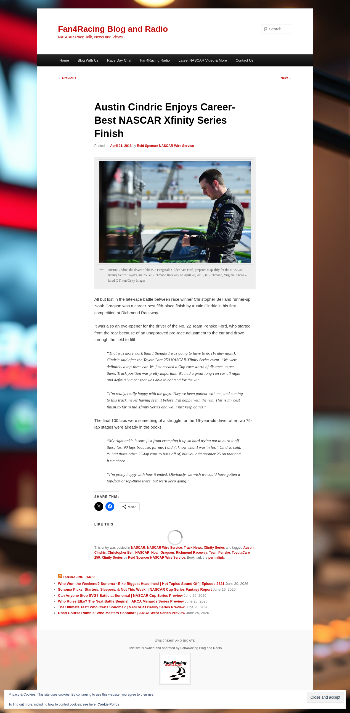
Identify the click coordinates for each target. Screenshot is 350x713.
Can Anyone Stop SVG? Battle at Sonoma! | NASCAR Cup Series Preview (120, 595)
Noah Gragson (162, 552)
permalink (216, 557)
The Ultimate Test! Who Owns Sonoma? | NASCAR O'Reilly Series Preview (121, 607)
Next (286, 78)
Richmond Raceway (191, 552)
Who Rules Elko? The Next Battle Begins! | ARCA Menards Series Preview (121, 601)
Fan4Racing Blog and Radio (113, 28)
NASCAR (138, 548)
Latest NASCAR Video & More (203, 60)
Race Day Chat (119, 60)
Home (64, 60)
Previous (67, 78)
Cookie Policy (108, 704)
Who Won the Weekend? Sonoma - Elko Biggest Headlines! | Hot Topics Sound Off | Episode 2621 (141, 584)
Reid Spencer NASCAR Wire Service (165, 146)
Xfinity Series (214, 548)
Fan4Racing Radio (155, 60)
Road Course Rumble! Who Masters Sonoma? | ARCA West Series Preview (121, 613)
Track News (193, 548)
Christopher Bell (120, 552)
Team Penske (219, 552)
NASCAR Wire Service (164, 548)
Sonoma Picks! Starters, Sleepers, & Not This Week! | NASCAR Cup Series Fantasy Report (135, 589)
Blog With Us (88, 60)
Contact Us (244, 60)
